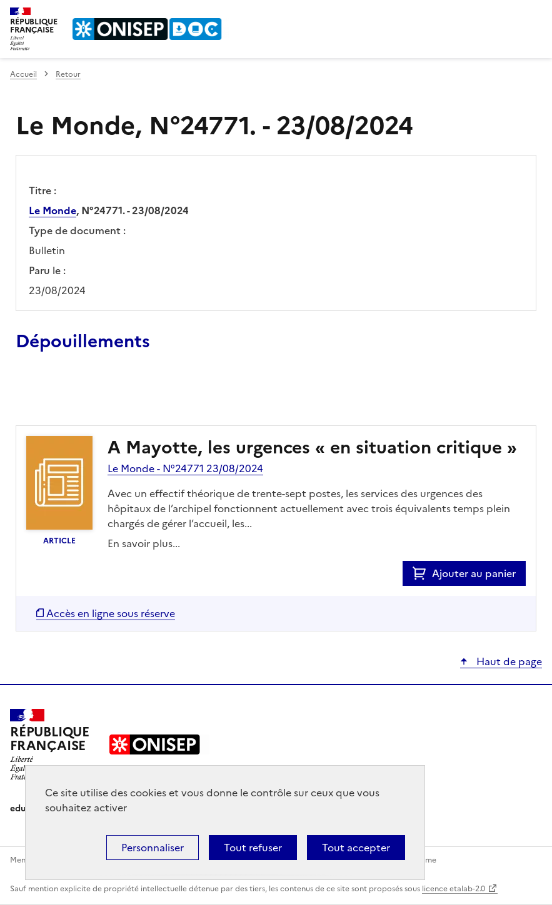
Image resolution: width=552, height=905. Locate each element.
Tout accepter (356, 847)
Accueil (23, 74)
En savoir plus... (144, 543)
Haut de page (508, 661)
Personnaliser (152, 847)
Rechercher (509, 14)
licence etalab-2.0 (453, 888)
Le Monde (52, 210)
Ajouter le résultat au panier (97, 396)
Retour (68, 74)
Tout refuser (253, 847)
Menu (534, 14)
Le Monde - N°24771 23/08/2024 (185, 468)
